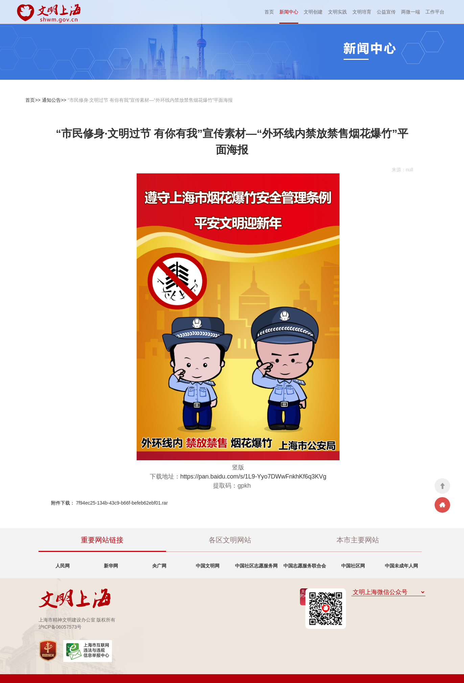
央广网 (159, 565)
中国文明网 (207, 565)
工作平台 (434, 12)
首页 (269, 12)
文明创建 (313, 12)
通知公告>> (54, 100)
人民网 (62, 565)
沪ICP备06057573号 (60, 627)
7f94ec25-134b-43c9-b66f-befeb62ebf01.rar (122, 503)
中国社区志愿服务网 (256, 565)
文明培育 (361, 12)
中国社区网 (353, 565)
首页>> (32, 100)
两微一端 (410, 12)
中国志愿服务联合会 (304, 565)
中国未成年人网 (401, 565)
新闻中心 (288, 12)
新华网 (111, 565)
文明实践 (337, 12)
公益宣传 (386, 12)
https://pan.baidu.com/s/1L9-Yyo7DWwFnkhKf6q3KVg (253, 476)
